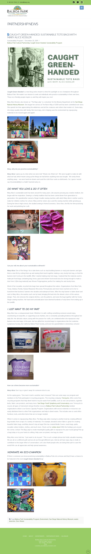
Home (25, 536)
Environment (44, 519)
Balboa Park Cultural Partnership (18, 43)
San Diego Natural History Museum (61, 519)
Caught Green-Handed (38, 43)
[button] (82, 7)
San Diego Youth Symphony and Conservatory (53, 403)
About (31, 536)
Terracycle (65, 398)
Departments (39, 536)
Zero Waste (20, 521)
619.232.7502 (13, 2)
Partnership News (52, 536)
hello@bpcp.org (25, 2)
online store (56, 427)
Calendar (64, 536)
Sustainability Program (54, 43)
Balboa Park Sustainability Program (27, 519)
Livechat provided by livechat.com (45, 546)
